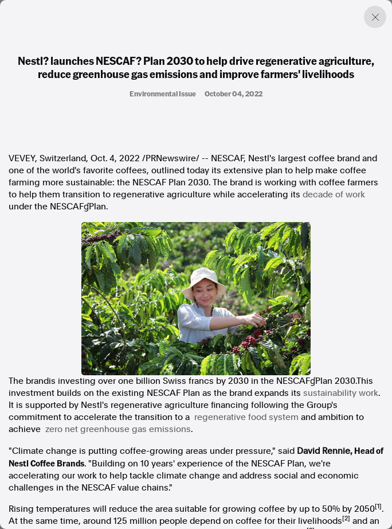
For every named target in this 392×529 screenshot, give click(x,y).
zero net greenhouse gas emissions (118, 429)
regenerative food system (246, 417)
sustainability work (340, 393)
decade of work (334, 194)
